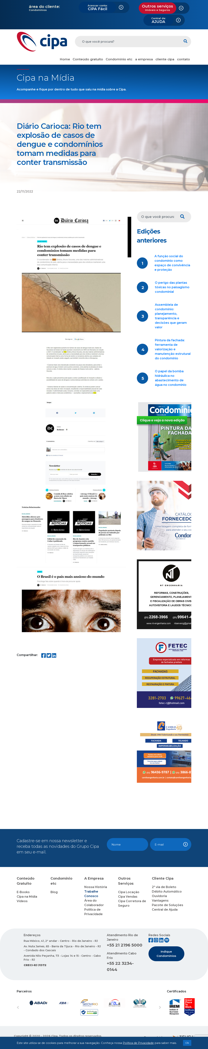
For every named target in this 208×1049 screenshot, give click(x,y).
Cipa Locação (128, 892)
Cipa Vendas (127, 896)
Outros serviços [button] (157, 7)
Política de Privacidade (138, 1043)
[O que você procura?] (127, 41)
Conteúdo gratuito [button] (88, 59)
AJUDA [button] (158, 20)
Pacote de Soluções (167, 905)
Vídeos (22, 901)
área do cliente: (44, 6)
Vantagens (160, 900)
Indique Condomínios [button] (166, 954)
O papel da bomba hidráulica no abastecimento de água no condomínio (170, 378)
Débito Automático (167, 891)
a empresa (144, 59)
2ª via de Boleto (164, 887)
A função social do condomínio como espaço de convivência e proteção (172, 263)
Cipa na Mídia (27, 896)
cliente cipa (164, 59)
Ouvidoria (159, 896)
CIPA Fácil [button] (97, 7)
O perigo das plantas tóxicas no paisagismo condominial (172, 287)
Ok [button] (187, 1042)
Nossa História (95, 887)
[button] (27, 1007)
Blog (54, 892)
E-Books (23, 892)
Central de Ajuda (165, 909)
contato (183, 59)
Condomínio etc (119, 59)
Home (65, 59)
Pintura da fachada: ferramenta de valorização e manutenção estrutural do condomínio (173, 349)
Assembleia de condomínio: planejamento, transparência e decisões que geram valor (171, 316)
